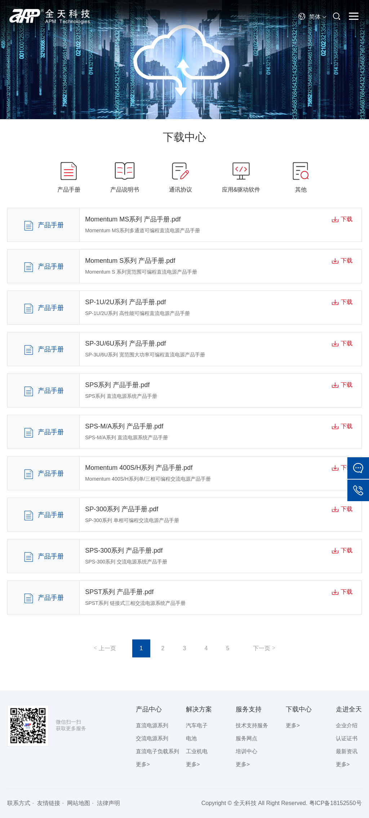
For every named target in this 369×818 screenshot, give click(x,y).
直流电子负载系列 (157, 751)
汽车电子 (197, 725)
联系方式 (18, 803)
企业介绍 (346, 725)
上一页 (107, 648)
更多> (143, 764)
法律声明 (108, 803)
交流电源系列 (152, 738)
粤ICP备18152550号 (335, 803)
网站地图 (78, 803)
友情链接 (48, 803)
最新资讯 (346, 751)
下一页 (261, 648)
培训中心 (246, 751)
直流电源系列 (152, 725)
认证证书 (346, 738)
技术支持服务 (252, 725)
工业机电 (197, 751)
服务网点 (246, 738)
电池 (191, 738)
